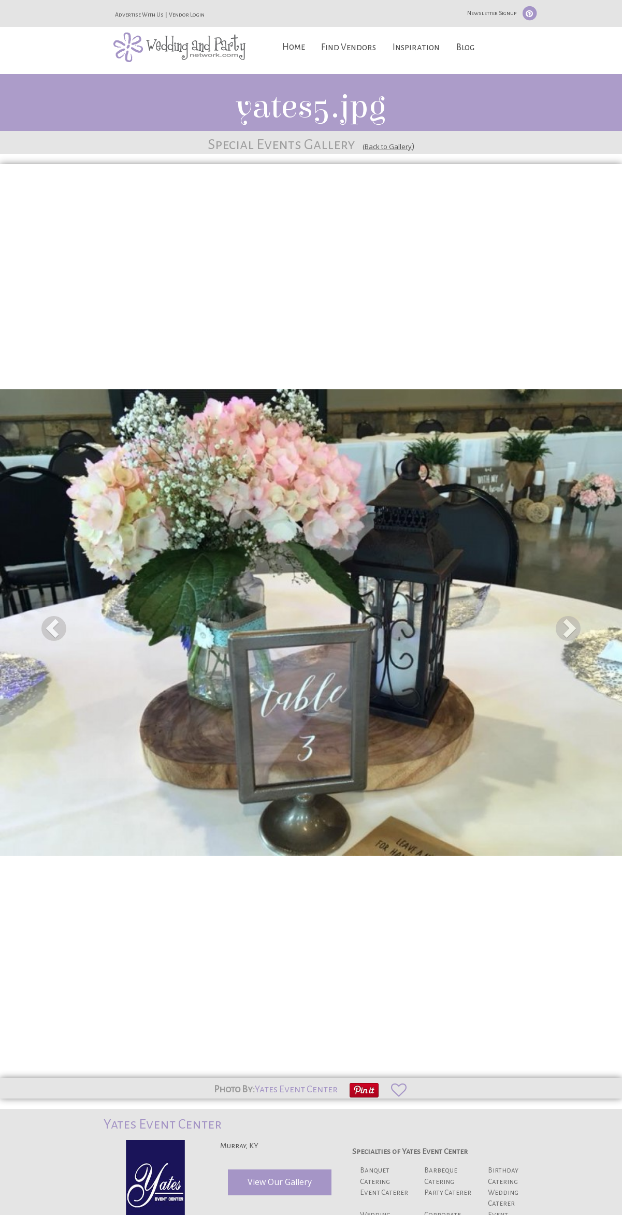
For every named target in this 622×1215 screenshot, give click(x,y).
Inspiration (416, 47)
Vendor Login (187, 14)
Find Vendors (348, 47)
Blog (465, 47)
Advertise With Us (139, 14)
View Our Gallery (280, 1182)
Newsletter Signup (491, 13)
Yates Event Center (296, 1089)
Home (293, 47)
